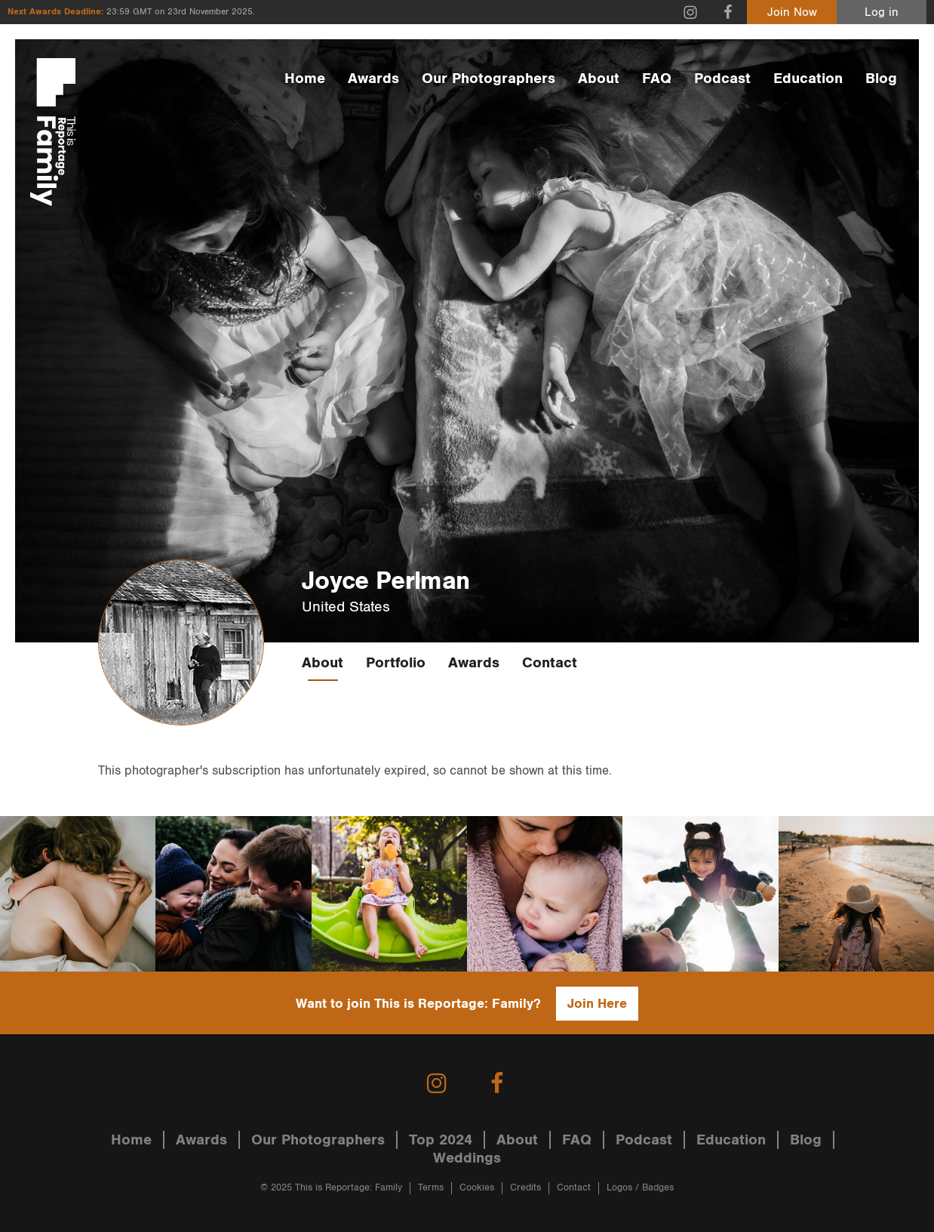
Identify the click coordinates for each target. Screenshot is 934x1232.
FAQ (656, 78)
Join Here (597, 1004)
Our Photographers (488, 78)
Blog (881, 78)
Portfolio (396, 663)
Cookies (476, 1188)
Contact (549, 663)
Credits (525, 1188)
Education (808, 78)
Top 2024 (440, 1140)
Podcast (722, 78)
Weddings (467, 1158)
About (598, 78)
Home (304, 78)
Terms (431, 1188)
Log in (882, 12)
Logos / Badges (640, 1188)
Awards (373, 78)
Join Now (792, 12)
